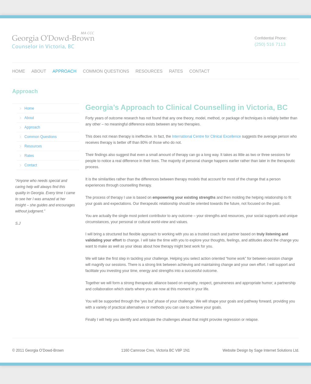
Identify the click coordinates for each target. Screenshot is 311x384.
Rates (176, 71)
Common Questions (106, 71)
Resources (149, 71)
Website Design (235, 350)
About (38, 71)
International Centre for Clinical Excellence (206, 136)
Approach (64, 71)
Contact (199, 71)
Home (18, 71)
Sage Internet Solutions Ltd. (276, 350)
